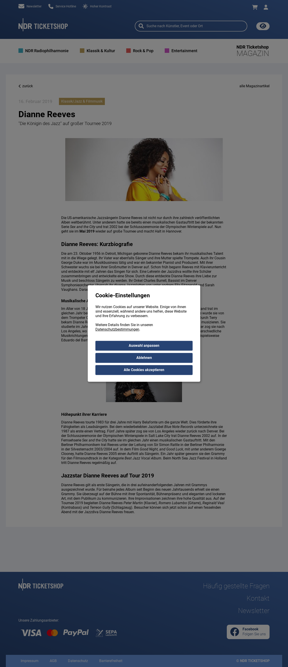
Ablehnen (144, 358)
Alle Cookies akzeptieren (144, 370)
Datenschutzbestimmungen (117, 329)
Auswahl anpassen (144, 346)
